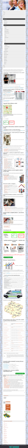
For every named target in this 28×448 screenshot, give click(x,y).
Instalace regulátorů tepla (8, 209)
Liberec (4, 432)
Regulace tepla (5, 207)
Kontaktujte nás (6, 394)
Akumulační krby (6, 190)
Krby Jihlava (5, 383)
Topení (4, 14)
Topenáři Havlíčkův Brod (6, 329)
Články (4, 65)
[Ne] (27, 446)
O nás (3, 17)
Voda (3, 11)
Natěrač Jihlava (5, 378)
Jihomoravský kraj (5, 424)
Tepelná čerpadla (6, 184)
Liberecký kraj (5, 433)
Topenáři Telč (5, 345)
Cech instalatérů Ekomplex (6, 100)
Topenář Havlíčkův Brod (21, 329)
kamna (6, 177)
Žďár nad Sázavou (6, 48)
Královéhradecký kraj (6, 51)
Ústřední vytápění (6, 160)
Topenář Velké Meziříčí (21, 343)
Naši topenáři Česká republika (8, 419)
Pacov (5, 34)
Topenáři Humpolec (6, 334)
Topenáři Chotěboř (5, 337)
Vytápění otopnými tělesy (7, 163)
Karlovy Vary (5, 428)
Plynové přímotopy (6, 178)
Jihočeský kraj (5, 20)
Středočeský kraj (5, 60)
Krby (4, 177)
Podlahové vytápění (6, 164)
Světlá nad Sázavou (6, 37)
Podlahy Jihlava (5, 379)
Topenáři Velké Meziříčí (6, 343)
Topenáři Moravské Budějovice (7, 347)
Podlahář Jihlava (5, 380)
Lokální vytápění (6, 158)
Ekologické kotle (6, 188)
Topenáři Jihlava (5, 322)
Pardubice (5, 441)
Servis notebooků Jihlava (6, 386)
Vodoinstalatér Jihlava (6, 375)
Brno (4, 423)
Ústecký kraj (5, 62)
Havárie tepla (5, 150)
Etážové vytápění (6, 159)
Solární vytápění (6, 165)
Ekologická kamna (6, 189)
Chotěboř (5, 28)
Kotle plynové (5, 176)
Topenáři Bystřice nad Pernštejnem (6, 341)
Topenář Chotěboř (20, 337)
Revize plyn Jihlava (6, 381)
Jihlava (5, 40)
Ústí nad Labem (5, 434)
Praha (4, 421)
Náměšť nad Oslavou (7, 31)
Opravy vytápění (6, 149)
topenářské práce (8, 272)
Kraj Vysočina (5, 439)
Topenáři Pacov (5, 332)
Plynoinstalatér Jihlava (6, 376)
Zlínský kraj (5, 63)
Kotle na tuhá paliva (6, 175)
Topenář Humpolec (20, 334)
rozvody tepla (8, 92)
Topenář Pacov (19, 332)
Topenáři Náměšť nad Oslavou (7, 349)
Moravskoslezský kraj (6, 54)
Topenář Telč (19, 345)
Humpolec (6, 26)
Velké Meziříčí (6, 45)
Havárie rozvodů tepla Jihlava (7, 225)
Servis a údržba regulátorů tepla (8, 210)
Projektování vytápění (6, 148)
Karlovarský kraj (5, 23)
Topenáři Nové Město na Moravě (7, 339)
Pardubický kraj (5, 57)
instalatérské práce (12, 87)
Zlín (4, 443)
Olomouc (5, 430)
